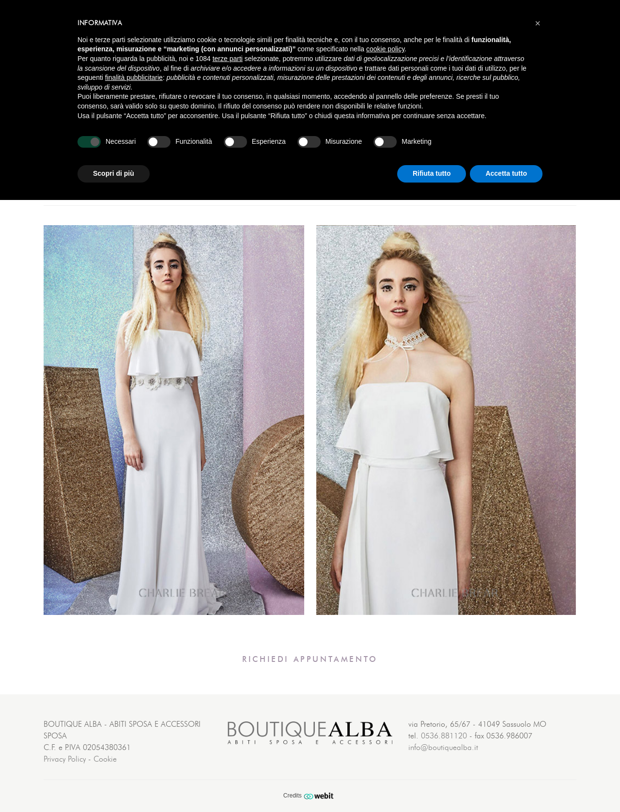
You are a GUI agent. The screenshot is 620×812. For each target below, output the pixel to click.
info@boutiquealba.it (443, 747)
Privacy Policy (65, 759)
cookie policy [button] (385, 49)
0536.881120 (444, 736)
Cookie (105, 759)
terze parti (228, 58)
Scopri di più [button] (113, 173)
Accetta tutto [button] (506, 173)
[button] (537, 23)
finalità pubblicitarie (134, 77)
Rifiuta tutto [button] (432, 173)
